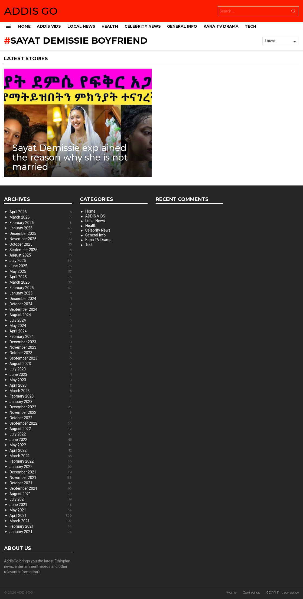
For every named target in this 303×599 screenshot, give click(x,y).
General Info (182, 26)
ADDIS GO (31, 11)
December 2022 (40, 407)
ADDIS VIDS (49, 26)
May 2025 (40, 271)
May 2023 (40, 380)
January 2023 (40, 401)
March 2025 (40, 282)
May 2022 (40, 445)
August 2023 (40, 363)
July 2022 (40, 434)
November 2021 (40, 477)
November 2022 (40, 412)
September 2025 (40, 249)
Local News (81, 26)
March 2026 (40, 217)
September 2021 (40, 488)
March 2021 (40, 521)
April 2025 (40, 277)
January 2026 (40, 228)
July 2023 (40, 369)
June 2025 (40, 266)
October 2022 (40, 418)
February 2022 (40, 461)
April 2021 (40, 515)
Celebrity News (143, 26)
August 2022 (40, 428)
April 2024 (40, 331)
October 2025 (40, 244)
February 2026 (40, 222)
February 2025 (40, 287)
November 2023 (40, 347)
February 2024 (40, 336)
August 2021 (40, 494)
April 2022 (40, 450)
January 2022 (40, 466)
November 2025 (40, 239)
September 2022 (40, 423)
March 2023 (40, 390)
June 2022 (40, 439)
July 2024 (40, 320)
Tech (250, 26)
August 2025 (40, 255)
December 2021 (40, 472)
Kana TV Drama (221, 26)
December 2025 (40, 233)
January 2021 (40, 531)
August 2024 (40, 315)
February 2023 (40, 396)
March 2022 (40, 456)
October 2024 (40, 304)
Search (293, 12)
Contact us (251, 592)
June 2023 (40, 374)
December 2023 (40, 342)
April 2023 (40, 385)
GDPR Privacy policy (282, 592)
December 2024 (40, 298)
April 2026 (40, 211)
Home (24, 26)
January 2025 (40, 293)
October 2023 (40, 352)
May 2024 (40, 325)
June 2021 (40, 504)
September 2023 (40, 358)
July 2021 (40, 499)
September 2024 (40, 309)
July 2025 (40, 260)
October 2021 (40, 483)
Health (110, 26)
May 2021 (40, 510)
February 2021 (40, 526)
